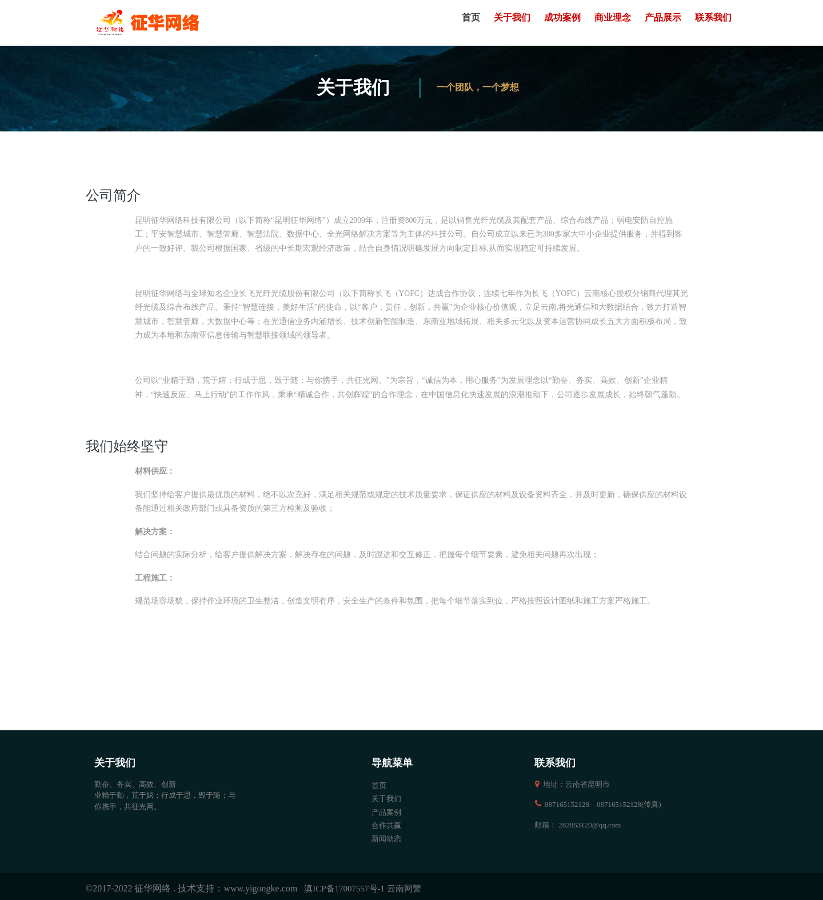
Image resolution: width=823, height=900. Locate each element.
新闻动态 (386, 838)
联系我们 (713, 17)
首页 (471, 17)
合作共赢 (386, 825)
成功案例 (562, 17)
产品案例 (386, 812)
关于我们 (512, 17)
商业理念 (612, 17)
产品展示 (663, 17)
